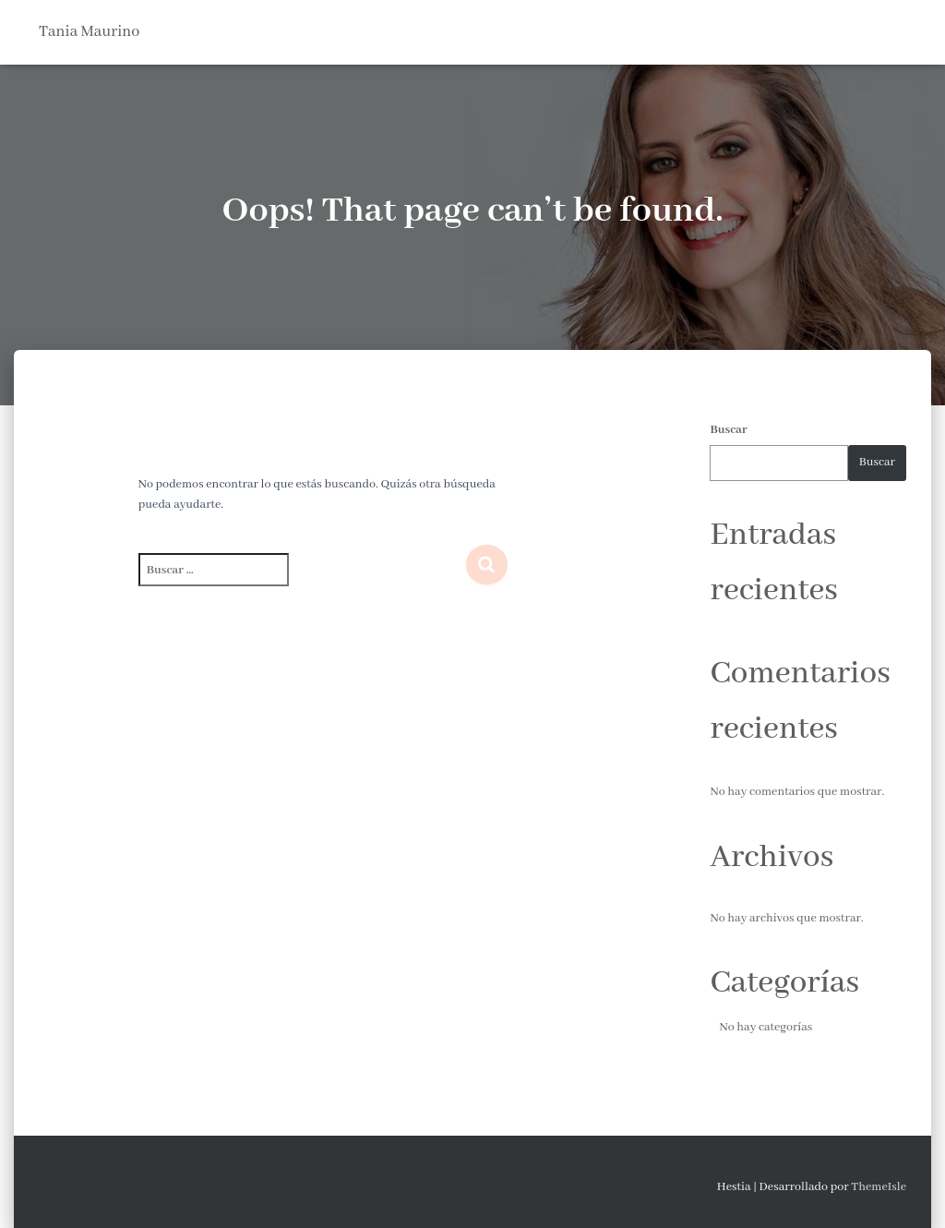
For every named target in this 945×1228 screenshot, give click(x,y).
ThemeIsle (878, 1187)
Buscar (728, 430)
